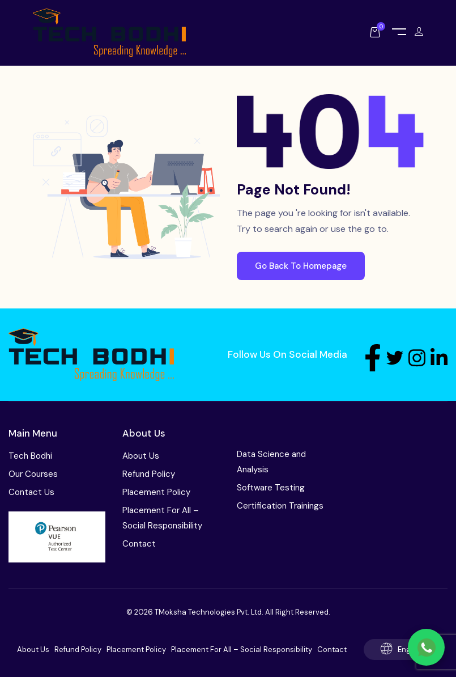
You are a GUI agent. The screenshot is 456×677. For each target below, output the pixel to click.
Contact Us (31, 492)
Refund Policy (148, 474)
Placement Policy (156, 492)
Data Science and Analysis (271, 461)
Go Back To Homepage (301, 266)
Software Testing (271, 487)
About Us (140, 456)
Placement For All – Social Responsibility (162, 518)
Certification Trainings (280, 505)
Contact (139, 543)
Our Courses (33, 474)
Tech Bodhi (30, 456)
